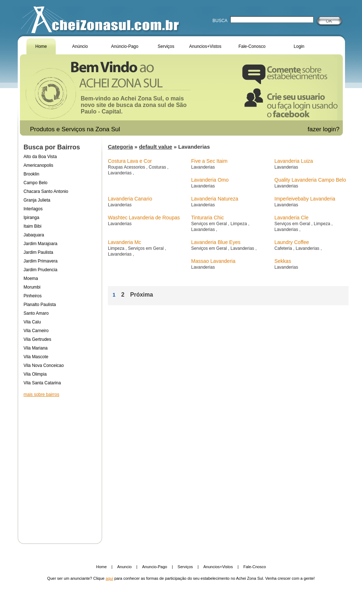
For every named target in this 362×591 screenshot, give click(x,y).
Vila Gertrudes (37, 339)
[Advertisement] (60, 465)
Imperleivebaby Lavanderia (304, 199)
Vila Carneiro (36, 330)
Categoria (120, 147)
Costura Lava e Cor (130, 161)
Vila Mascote (36, 356)
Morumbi (32, 287)
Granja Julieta (37, 200)
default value (155, 147)
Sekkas (282, 261)
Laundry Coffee (291, 242)
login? (332, 129)
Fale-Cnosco (254, 567)
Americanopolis (38, 165)
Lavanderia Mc (124, 242)
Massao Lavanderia (213, 261)
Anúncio (80, 46)
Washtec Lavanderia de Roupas (144, 217)
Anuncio (124, 567)
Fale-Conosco (252, 46)
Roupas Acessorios (127, 167)
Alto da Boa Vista (40, 156)
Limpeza (239, 223)
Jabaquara (34, 234)
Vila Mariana (35, 348)
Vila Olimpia (35, 374)
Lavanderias (120, 172)
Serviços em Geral (209, 223)
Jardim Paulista (38, 252)
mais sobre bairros (41, 394)
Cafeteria (283, 248)
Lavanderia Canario (130, 199)
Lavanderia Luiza (293, 161)
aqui (109, 578)
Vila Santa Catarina (42, 382)
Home (41, 46)
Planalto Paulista (40, 304)
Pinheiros (33, 295)
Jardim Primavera (41, 261)
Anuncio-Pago (154, 567)
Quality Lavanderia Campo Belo (310, 180)
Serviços (165, 46)
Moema (31, 278)
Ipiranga (31, 217)
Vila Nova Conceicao (44, 365)
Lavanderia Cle (291, 217)
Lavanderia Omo (210, 180)
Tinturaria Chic (207, 217)
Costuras (158, 167)
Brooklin (31, 174)
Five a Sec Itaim (209, 161)
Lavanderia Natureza (214, 199)
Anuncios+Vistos (205, 46)
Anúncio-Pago (124, 46)
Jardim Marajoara (40, 243)
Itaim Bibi (32, 226)
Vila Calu (32, 322)
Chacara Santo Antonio (46, 191)
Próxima (141, 295)
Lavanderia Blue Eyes (215, 242)
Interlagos (33, 208)
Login (299, 46)
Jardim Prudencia (40, 269)
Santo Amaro (36, 313)
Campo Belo (35, 182)
